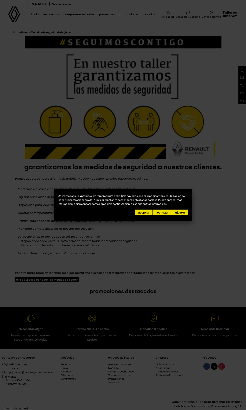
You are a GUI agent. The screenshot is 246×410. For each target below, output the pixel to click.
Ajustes (180, 212)
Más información (156, 203)
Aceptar (144, 212)
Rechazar (162, 212)
